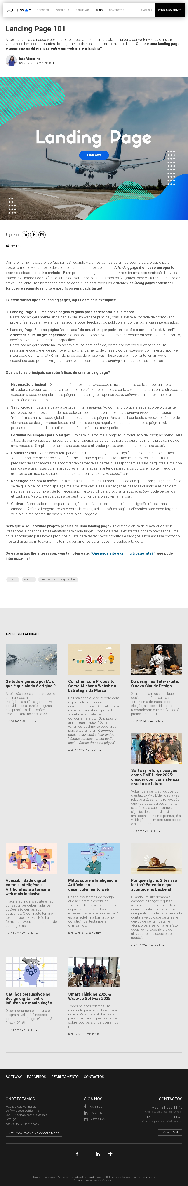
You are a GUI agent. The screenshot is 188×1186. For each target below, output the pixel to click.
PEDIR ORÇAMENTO (169, 10)
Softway (14, 1077)
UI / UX (13, 579)
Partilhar (14, 246)
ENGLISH (146, 10)
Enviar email (170, 1132)
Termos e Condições (44, 1177)
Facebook (94, 1106)
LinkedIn (93, 1113)
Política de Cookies (94, 1177)
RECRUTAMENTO (65, 1077)
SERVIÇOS (43, 10)
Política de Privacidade (69, 1177)
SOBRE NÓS (82, 10)
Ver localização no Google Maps (34, 1133)
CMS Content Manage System (58, 579)
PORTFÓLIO (62, 10)
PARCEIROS (36, 1077)
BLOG (99, 10)
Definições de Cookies (118, 1177)
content (28, 579)
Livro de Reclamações (143, 1177)
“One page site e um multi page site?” (123, 553)
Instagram (95, 1119)
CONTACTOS (116, 10)
